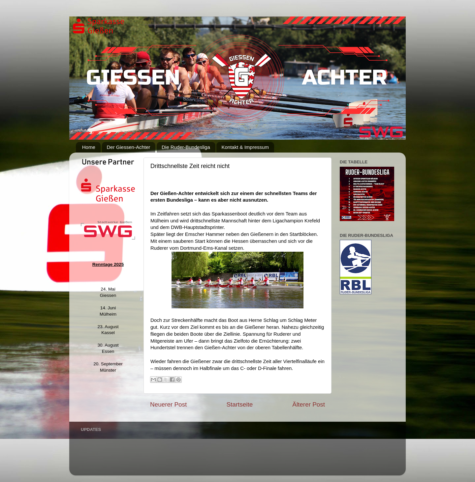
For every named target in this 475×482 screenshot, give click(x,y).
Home (88, 147)
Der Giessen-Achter (128, 147)
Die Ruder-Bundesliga (186, 147)
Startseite (239, 404)
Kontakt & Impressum (245, 147)
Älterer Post (308, 404)
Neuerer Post (168, 404)
